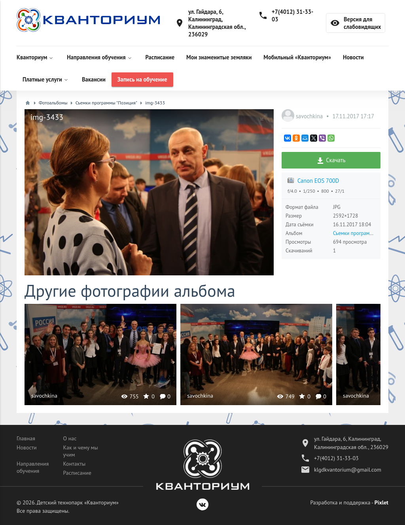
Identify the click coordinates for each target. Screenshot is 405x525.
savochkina (310, 116)
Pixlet (381, 502)
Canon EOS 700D (318, 180)
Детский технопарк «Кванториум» (78, 502)
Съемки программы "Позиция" (366, 233)
